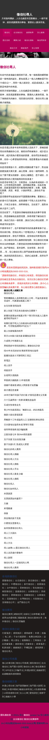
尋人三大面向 (10, 533)
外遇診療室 (30, 670)
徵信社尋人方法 (11, 459)
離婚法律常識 (25, 689)
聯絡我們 (24, 48)
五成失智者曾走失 (12, 405)
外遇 (37, 633)
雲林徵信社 (25, 588)
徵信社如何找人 (11, 488)
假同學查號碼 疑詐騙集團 (15, 429)
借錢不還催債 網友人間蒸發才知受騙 (21, 385)
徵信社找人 (9, 484)
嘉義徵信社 (20, 591)
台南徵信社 (33, 591)
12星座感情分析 (11, 693)
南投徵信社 (7, 591)
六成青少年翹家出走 (13, 341)
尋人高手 (8, 365)
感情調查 (39, 647)
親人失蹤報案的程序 (13, 331)
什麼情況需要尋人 (12, 523)
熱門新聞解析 (22, 685)
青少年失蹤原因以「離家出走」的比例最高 (24, 410)
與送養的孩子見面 (12, 518)
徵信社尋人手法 (11, 469)
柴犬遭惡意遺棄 (11, 390)
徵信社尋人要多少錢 (13, 474)
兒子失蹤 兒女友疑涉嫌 (14, 439)
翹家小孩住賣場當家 (13, 415)
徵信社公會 (29, 666)
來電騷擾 (8, 508)
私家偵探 (6, 647)
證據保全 (29, 644)
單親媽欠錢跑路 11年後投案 (17, 380)
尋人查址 (15, 640)
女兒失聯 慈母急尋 (12, 306)
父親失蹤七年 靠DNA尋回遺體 (18, 434)
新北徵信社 (33, 580)
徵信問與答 (41, 40)
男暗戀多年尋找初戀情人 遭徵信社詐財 (22, 346)
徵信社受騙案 (19, 621)
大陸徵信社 (38, 598)
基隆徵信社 (7, 580)
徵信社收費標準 (31, 719)
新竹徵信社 (29, 584)
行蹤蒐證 (6, 633)
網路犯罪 (18, 614)
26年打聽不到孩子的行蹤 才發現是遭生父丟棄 (25, 395)
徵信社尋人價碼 (11, 479)
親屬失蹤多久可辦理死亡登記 (17, 355)
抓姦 (44, 633)
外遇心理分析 (8, 685)
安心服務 (41, 32)
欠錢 (6, 503)
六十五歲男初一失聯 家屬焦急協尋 (20, 400)
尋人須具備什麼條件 (13, 553)
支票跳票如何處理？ (13, 498)
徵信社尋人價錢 (11, 454)
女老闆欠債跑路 (11, 375)
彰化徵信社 (38, 588)
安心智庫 (35, 48)
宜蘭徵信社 (29, 595)
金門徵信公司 (23, 602)
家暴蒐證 (40, 644)
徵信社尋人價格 (11, 464)
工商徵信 (37, 640)
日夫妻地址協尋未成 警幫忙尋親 (19, 424)
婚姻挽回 (17, 647)
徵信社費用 (7, 614)
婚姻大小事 (10, 696)
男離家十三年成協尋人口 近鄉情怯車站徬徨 (24, 419)
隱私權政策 (5, 715)
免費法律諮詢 (35, 636)
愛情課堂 (34, 693)
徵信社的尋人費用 (12, 449)
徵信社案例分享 (35, 618)
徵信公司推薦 (22, 663)
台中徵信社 (12, 588)
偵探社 (27, 614)
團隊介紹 (17, 40)
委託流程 (6, 40)
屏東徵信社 (16, 595)
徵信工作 (13, 48)
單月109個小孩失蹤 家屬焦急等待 (19, 336)
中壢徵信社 (16, 584)
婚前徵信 (19, 644)
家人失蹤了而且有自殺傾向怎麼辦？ (20, 310)
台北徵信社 (20, 580)
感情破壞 (28, 633)
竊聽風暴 (22, 618)
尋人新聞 (8, 557)
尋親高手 (8, 370)
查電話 (7, 360)
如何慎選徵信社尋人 (13, 528)
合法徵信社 (18, 32)
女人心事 (24, 693)
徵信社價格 (29, 40)
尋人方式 (8, 538)
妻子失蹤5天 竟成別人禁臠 (16, 444)
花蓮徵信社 (12, 598)
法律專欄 (35, 614)
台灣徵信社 (25, 598)
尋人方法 (8, 543)
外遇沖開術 (13, 689)
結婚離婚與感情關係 (11, 674)
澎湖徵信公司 (8, 602)
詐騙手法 (19, 670)
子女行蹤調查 (19, 636)
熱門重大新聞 (16, 666)
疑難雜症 (26, 640)
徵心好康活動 (8, 663)
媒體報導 (30, 32)
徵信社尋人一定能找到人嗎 (16, 562)
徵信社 (7, 32)
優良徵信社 (35, 663)
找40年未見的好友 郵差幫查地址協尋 (21, 350)
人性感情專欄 (39, 689)
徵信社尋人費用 (11, 567)
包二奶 (8, 636)
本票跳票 (8, 493)
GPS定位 (9, 670)
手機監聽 (28, 647)
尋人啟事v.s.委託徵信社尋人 (17, 548)
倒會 (6, 513)
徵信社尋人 (9, 293)
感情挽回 (17, 633)
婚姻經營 (40, 670)
